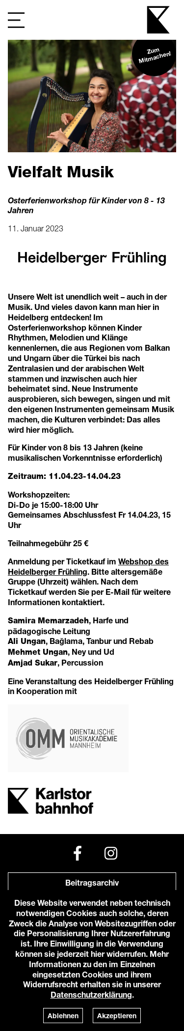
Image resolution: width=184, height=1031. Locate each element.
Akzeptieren (116, 1015)
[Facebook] (77, 853)
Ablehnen (63, 1015)
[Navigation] (16, 20)
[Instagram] (111, 853)
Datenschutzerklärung (91, 994)
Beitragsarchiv (92, 882)
